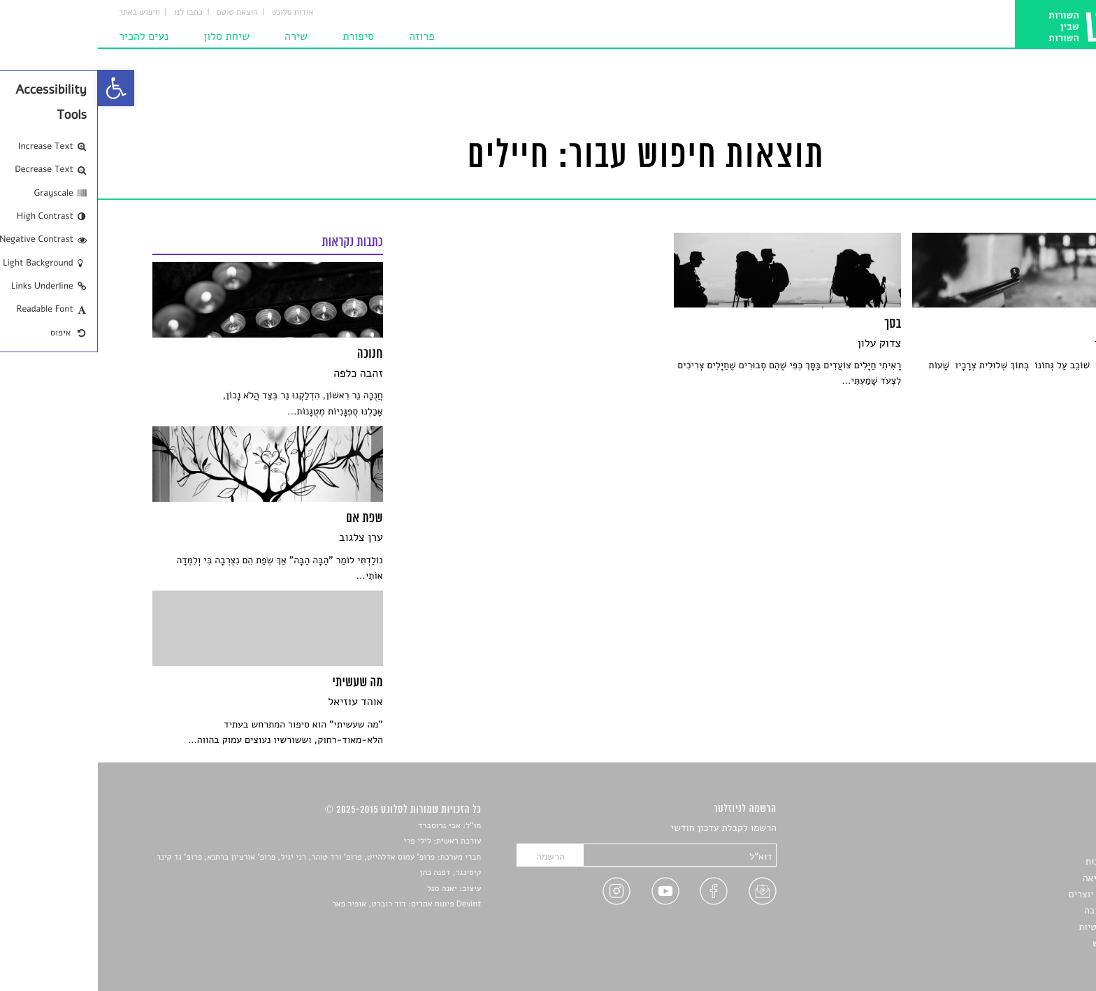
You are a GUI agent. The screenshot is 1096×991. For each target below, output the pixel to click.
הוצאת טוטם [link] (139, 12)
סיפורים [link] (1026, 828)
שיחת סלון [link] (129, 36)
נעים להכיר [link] (46, 36)
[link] (18, 88)
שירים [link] (1029, 845)
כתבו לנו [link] (90, 12)
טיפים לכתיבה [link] (1013, 910)
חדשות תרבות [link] (1014, 861)
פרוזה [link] (324, 36)
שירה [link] (198, 36)
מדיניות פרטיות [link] (1011, 927)
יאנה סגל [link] (344, 889)
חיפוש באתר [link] (41, 12)
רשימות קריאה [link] (1013, 878)
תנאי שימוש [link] (1018, 943)
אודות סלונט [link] (195, 12)
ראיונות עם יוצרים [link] (1006, 894)
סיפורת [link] (260, 36)
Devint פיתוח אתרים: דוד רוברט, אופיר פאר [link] (308, 904)
